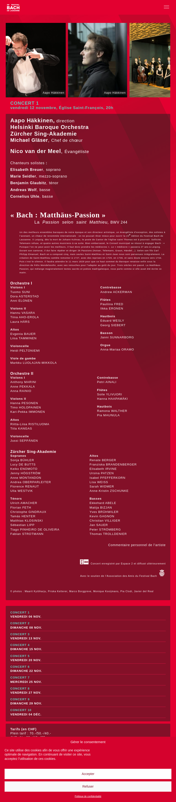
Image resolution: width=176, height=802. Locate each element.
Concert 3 (88, 636)
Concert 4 (88, 647)
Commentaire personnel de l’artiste (137, 545)
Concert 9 (88, 702)
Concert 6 (88, 669)
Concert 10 (88, 712)
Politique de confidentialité (88, 796)
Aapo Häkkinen (31, 120)
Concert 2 (88, 625)
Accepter (88, 774)
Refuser (88, 786)
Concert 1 (88, 615)
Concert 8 (88, 691)
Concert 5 (88, 658)
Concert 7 (88, 680)
